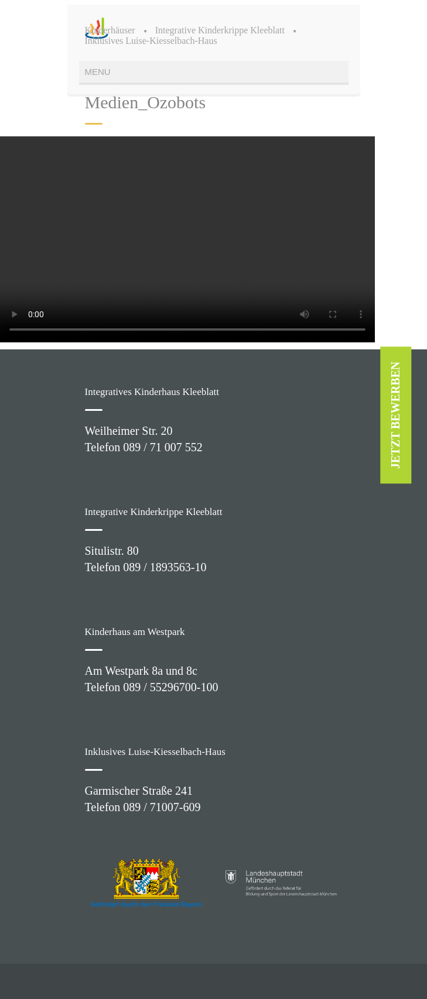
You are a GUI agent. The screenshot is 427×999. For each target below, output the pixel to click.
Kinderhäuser (110, 30)
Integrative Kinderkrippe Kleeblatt (220, 30)
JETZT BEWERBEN (396, 415)
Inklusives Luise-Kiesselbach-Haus (151, 41)
